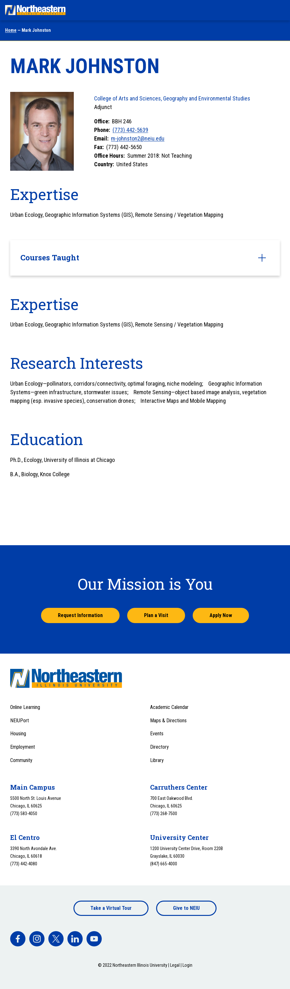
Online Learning (25, 707)
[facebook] (17, 938)
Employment (22, 747)
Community (21, 760)
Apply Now (221, 615)
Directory (159, 747)
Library (157, 760)
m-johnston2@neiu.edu (137, 138)
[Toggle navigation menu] (279, 10)
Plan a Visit (156, 615)
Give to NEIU (186, 908)
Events (156, 734)
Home (11, 30)
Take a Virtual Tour (111, 908)
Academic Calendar (169, 707)
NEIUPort (19, 721)
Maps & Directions (168, 721)
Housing (18, 734)
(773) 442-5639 (130, 130)
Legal (175, 965)
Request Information (80, 615)
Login (187, 965)
